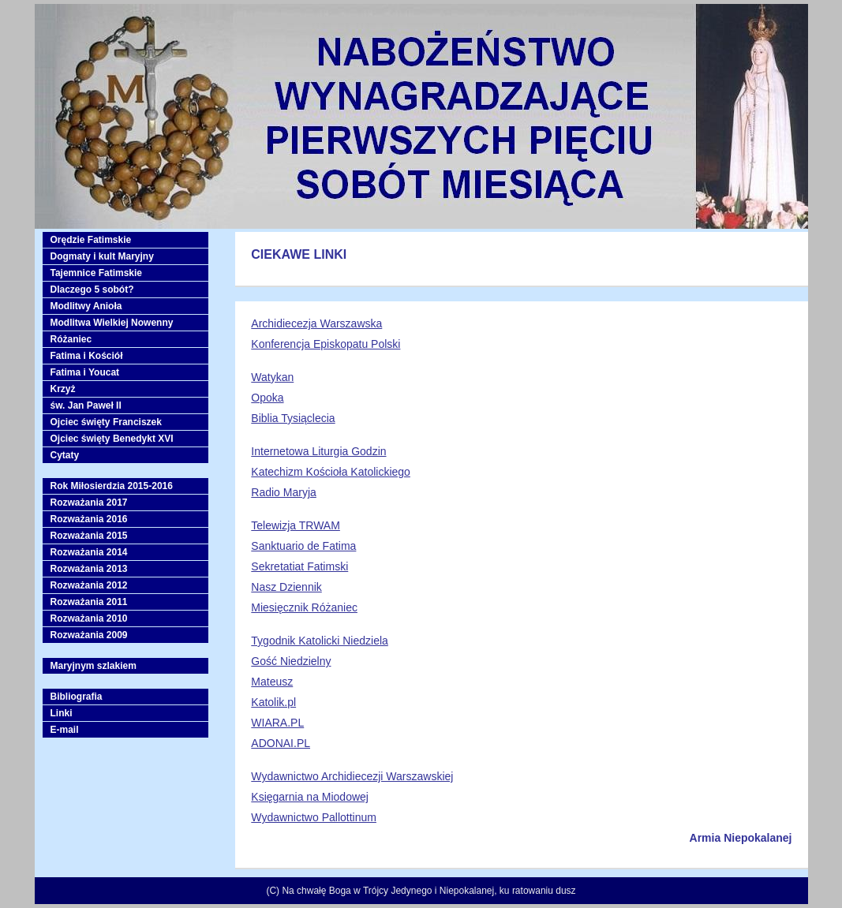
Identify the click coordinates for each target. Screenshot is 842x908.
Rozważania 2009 (89, 635)
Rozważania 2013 (89, 568)
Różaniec (71, 339)
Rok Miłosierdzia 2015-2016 (112, 485)
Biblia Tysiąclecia (293, 418)
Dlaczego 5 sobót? (92, 289)
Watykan (272, 377)
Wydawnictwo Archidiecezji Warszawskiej (352, 776)
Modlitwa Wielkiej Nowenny (112, 322)
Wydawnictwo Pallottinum (313, 817)
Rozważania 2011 (89, 601)
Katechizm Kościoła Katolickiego (330, 471)
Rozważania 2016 (89, 519)
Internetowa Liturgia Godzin (318, 451)
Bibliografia (77, 696)
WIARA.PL (277, 722)
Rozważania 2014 (89, 552)
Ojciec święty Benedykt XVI (112, 438)
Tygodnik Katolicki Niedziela (319, 640)
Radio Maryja (283, 492)
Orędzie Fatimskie (91, 239)
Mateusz (272, 681)
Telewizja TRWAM (295, 525)
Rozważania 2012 (89, 585)
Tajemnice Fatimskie (97, 272)
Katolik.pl (273, 702)
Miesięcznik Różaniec (304, 607)
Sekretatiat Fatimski (299, 566)
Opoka (267, 397)
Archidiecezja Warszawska (316, 323)
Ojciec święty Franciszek (106, 422)
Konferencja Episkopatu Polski (325, 344)
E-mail (65, 729)
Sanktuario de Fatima (303, 546)
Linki (62, 713)
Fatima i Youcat (85, 372)
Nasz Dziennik (286, 587)
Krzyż (63, 388)
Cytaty (65, 455)
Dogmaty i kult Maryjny (102, 256)
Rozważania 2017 (89, 502)
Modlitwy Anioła (86, 306)
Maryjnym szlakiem (94, 665)
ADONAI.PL (280, 743)
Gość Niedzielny (291, 661)
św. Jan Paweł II (86, 405)
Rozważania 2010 (89, 618)
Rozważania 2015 (89, 535)
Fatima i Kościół (87, 355)
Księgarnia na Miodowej (310, 796)
